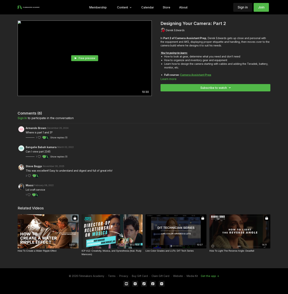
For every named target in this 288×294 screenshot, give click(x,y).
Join (261, 7)
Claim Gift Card (160, 275)
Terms (112, 275)
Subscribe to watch (216, 88)
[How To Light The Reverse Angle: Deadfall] (239, 251)
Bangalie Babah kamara (41, 147)
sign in (22, 118)
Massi (29, 185)
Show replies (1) (58, 137)
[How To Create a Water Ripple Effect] (48, 251)
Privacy (123, 275)
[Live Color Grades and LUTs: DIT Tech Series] (175, 251)
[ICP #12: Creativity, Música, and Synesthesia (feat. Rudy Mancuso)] (112, 252)
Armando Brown (36, 128)
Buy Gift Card (140, 275)
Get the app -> (210, 275)
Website (178, 275)
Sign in (243, 7)
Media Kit (192, 275)
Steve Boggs (34, 166)
